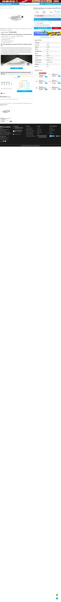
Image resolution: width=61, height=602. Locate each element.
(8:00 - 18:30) (49, 36)
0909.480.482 (43, 137)
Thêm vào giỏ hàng (42, 28)
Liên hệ (38, 133)
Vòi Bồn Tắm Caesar (23, 28)
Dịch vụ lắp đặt (39, 132)
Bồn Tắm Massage (3, 30)
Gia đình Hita (39, 129)
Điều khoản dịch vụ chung (30, 130)
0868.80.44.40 (19, 127)
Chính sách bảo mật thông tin (30, 136)
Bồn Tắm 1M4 (30, 28)
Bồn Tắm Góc (9, 30)
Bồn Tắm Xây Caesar (10, 28)
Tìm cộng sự (39, 130)
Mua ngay (56, 28)
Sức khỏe (50, 132)
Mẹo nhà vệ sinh (51, 130)
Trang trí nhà (51, 133)
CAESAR (48, 42)
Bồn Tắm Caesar (16, 28)
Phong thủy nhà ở (52, 129)
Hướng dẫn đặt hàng (29, 129)
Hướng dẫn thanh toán (29, 132)
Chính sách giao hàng (29, 133)
